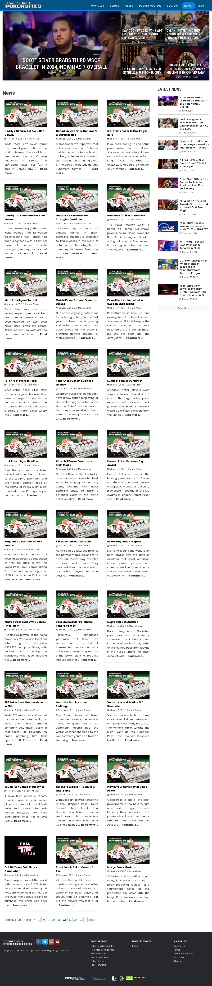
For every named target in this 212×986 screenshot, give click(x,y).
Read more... (136, 169)
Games (114, 5)
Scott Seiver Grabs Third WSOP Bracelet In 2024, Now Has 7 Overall (193, 102)
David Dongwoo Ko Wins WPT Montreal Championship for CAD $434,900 (193, 124)
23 (70, 920)
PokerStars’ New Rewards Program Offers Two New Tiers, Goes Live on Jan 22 (193, 290)
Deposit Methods (150, 5)
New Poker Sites (99, 953)
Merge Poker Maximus (122, 867)
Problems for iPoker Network (126, 215)
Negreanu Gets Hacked (122, 622)
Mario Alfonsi (33, 138)
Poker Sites (97, 5)
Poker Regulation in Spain (124, 541)
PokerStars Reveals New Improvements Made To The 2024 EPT (193, 226)
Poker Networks (98, 965)
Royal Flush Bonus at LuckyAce (24, 787)
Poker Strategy (98, 961)
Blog (201, 5)
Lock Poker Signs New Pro (21, 461)
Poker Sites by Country (102, 946)
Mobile (129, 5)
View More (183, 308)
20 (53, 920)
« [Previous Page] (34, 920)
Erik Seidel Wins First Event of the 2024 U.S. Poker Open (192, 163)
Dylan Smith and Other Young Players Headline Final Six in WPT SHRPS (194, 144)
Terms (176, 949)
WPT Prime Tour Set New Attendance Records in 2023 (191, 245)
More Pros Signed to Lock (21, 300)
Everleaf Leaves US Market (124, 381)
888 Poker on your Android (73, 541)
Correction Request (183, 953)
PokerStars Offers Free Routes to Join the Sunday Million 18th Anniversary (193, 183)
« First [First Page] (27, 920)
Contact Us (179, 946)
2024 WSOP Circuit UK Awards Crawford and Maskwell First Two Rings (193, 205)
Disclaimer (179, 957)
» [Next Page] (85, 920)
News (187, 5)
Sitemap (177, 961)
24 (75, 920)
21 (59, 920)
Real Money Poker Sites (102, 949)
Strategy (172, 5)
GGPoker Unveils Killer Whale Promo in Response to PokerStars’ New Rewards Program (193, 267)
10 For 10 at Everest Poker (21, 381)
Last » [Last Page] (92, 920)
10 (43, 920)
